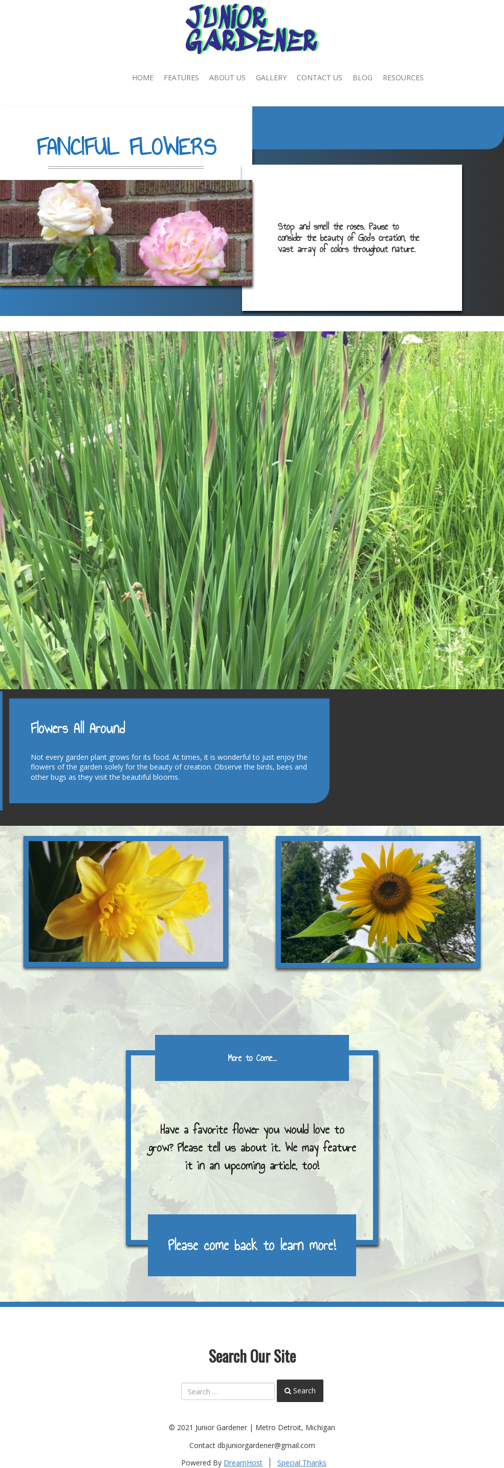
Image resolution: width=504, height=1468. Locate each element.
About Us (227, 77)
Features (181, 77)
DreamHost (243, 1462)
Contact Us (319, 77)
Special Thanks (301, 1462)
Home (143, 77)
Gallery (271, 77)
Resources (403, 77)
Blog (362, 77)
